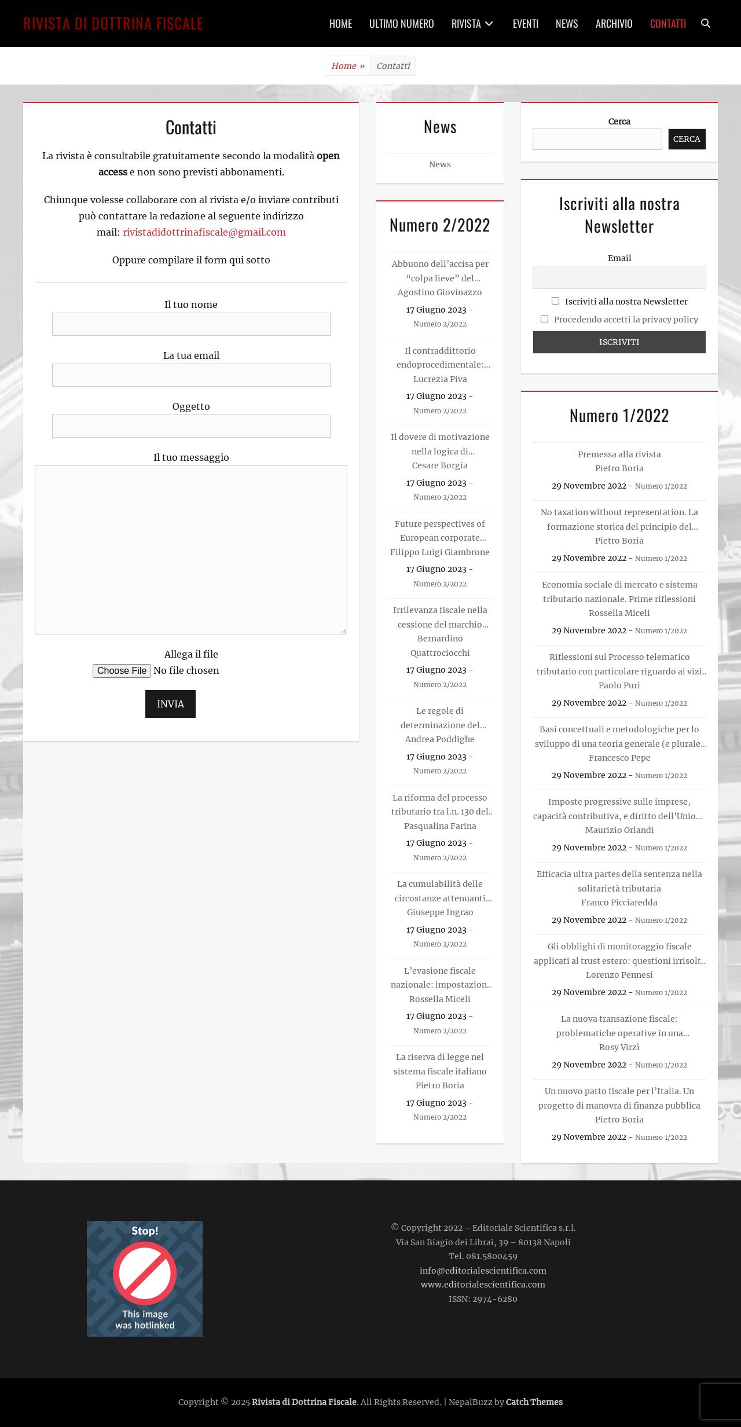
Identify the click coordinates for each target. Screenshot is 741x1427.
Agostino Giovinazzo (440, 292)
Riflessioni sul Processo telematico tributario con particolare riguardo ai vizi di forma (619, 665)
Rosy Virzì (619, 1047)
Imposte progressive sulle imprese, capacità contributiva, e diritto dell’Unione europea (619, 810)
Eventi (525, 23)
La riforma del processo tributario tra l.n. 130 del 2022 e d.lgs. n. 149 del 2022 (440, 806)
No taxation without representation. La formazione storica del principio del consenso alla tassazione (619, 520)
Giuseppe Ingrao (440, 912)
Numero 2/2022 (440, 324)
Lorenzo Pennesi (619, 975)
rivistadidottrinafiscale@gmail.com (204, 232)
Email (620, 258)
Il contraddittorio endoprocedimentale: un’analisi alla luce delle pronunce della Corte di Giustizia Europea (440, 359)
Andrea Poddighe (440, 739)
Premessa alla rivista (619, 454)
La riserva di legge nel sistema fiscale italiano (440, 1064)
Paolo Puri (619, 685)
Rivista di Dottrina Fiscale (113, 23)
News (567, 23)
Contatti (668, 23)
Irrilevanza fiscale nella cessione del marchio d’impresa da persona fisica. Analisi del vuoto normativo (440, 618)
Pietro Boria (440, 1085)
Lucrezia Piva (440, 379)
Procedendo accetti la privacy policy (626, 319)
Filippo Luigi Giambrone (440, 552)
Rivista (466, 23)
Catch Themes (534, 1402)
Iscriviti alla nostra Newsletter (620, 301)
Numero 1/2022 (661, 486)
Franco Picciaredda (619, 902)
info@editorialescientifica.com (483, 1270)
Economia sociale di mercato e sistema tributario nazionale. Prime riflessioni (620, 591)
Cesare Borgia (440, 465)
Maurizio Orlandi (619, 830)
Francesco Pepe (620, 758)
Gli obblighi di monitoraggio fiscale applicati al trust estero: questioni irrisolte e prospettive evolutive (620, 954)
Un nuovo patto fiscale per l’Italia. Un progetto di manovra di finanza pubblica (619, 1098)
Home (340, 23)
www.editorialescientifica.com (483, 1284)
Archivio (614, 23)
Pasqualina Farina (440, 826)
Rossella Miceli (440, 999)
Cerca (619, 121)
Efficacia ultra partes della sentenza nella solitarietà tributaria (619, 881)
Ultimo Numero (401, 23)
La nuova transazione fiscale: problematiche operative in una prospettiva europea (619, 1027)
